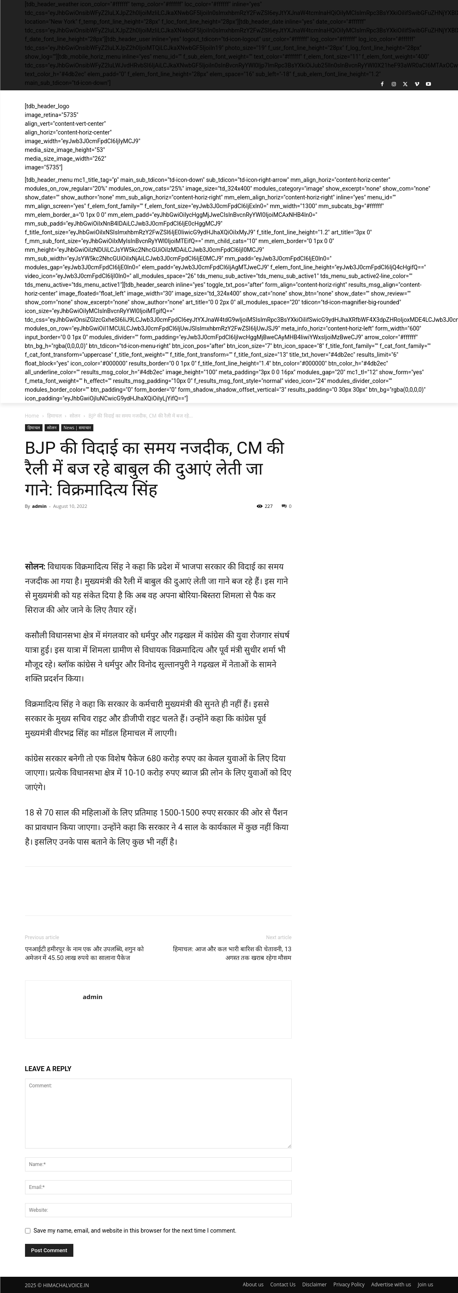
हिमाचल (54, 415)
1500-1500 (179, 813)
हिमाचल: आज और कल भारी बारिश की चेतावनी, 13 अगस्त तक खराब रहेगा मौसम (232, 953)
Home (32, 415)
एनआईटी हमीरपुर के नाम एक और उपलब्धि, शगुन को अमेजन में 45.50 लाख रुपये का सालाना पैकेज (84, 953)
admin (39, 506)
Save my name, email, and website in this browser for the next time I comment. (135, 1230)
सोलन (75, 415)
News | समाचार (77, 427)
